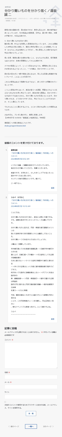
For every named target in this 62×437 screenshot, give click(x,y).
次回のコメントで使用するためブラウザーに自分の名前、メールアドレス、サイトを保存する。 (31, 406)
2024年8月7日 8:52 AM (20, 159)
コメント (9, 340)
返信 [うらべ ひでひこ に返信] (52, 319)
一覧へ (31, 426)
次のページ (48, 426)
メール (8, 382)
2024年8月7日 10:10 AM (20, 206)
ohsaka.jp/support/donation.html (15, 126)
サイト (7, 392)
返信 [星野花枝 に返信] (52, 188)
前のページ (13, 426)
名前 (7, 372)
